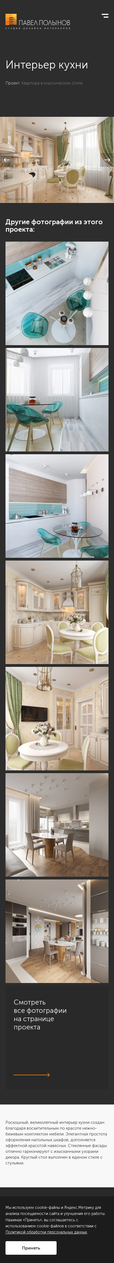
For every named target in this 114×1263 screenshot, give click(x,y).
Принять (31, 1248)
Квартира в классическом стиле (52, 83)
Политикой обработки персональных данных (46, 1232)
